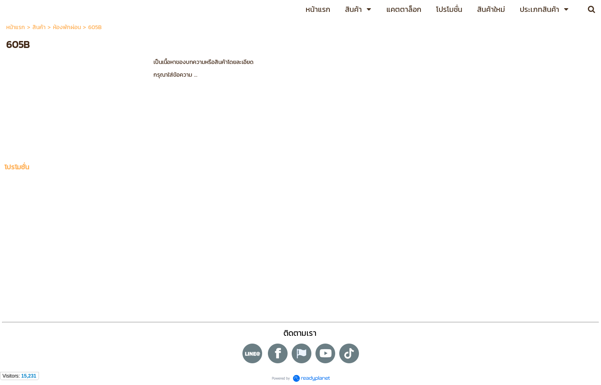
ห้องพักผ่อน (67, 27)
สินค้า (39, 27)
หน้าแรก (15, 27)
